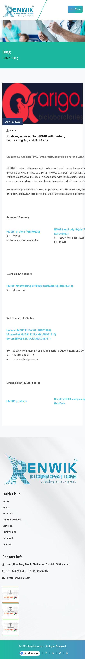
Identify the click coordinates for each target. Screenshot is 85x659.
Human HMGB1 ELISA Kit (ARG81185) (28, 330)
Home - (7, 58)
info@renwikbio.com (18, 578)
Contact (6, 544)
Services (7, 525)
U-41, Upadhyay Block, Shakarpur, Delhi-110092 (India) (37, 564)
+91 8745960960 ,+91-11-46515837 (27, 571)
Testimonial (9, 531)
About (5, 507)
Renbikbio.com (29, 653)
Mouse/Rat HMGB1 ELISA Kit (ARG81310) (31, 334)
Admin (11, 130)
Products (7, 513)
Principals (8, 538)
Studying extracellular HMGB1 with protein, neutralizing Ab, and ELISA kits (35, 138)
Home (5, 501)
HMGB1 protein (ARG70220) (23, 231)
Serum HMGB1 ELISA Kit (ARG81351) (28, 338)
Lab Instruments (11, 519)
